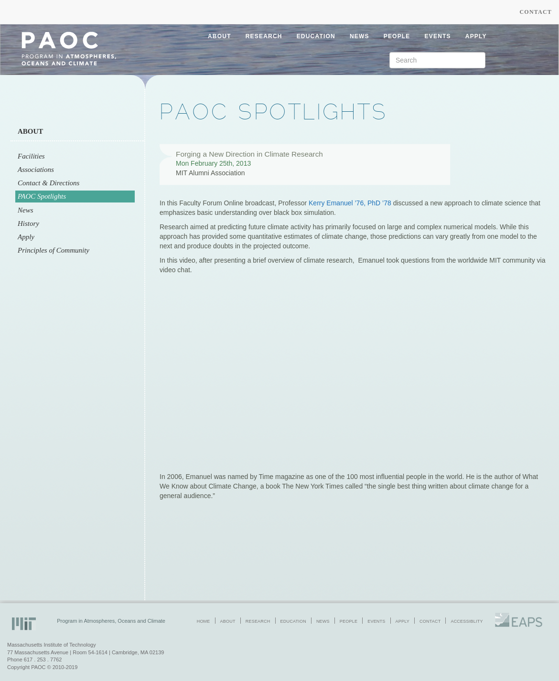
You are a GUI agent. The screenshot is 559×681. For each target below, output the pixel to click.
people (397, 36)
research (264, 36)
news (359, 36)
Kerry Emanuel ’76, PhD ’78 (350, 203)
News (25, 210)
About (30, 131)
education (316, 36)
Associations (36, 169)
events (438, 36)
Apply (26, 237)
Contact (535, 12)
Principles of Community (53, 250)
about (219, 36)
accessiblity (467, 621)
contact (430, 621)
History (28, 223)
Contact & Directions (48, 183)
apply (476, 36)
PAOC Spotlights (42, 196)
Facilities (31, 156)
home (203, 621)
